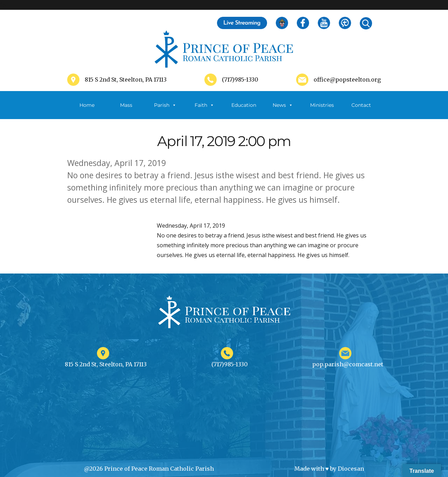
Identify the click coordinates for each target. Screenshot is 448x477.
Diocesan (351, 468)
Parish (165, 105)
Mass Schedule (126, 110)
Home (86, 105)
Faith (204, 105)
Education (243, 105)
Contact (361, 105)
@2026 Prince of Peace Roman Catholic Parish (149, 468)
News (283, 105)
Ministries (322, 110)
